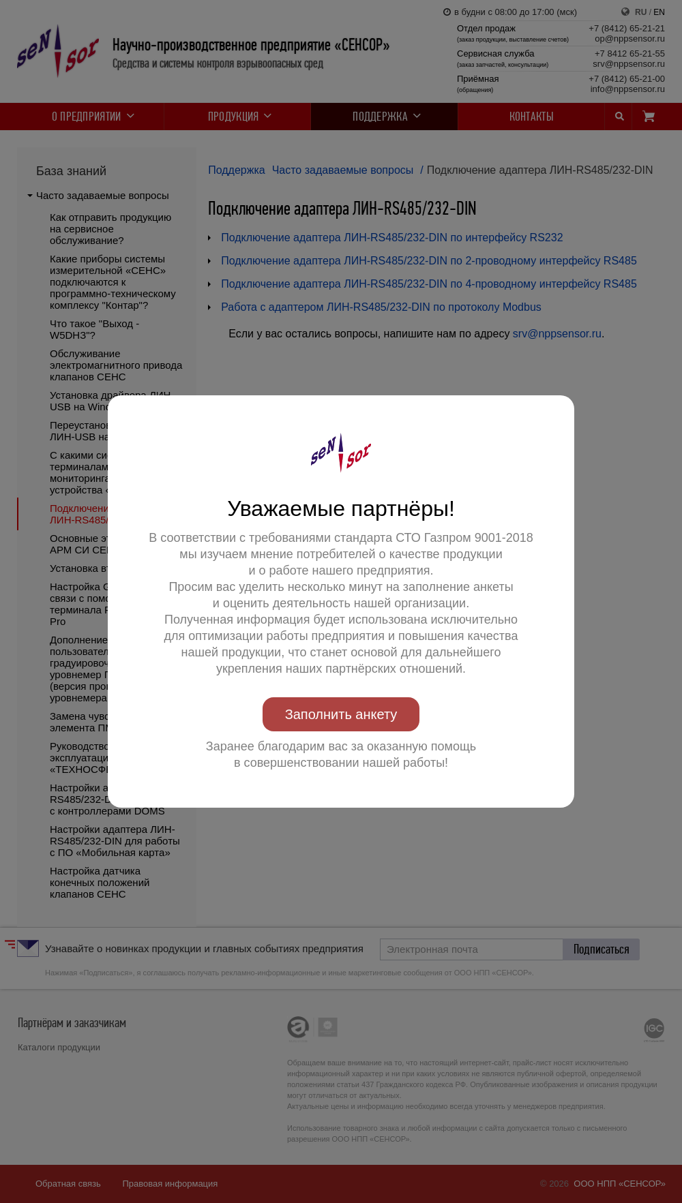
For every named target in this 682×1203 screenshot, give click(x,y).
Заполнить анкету (341, 714)
